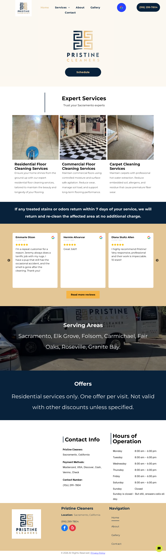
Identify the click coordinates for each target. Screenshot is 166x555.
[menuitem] (45, 7)
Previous (8, 260)
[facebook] (64, 528)
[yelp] (72, 528)
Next (157, 260)
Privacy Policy (98, 553)
